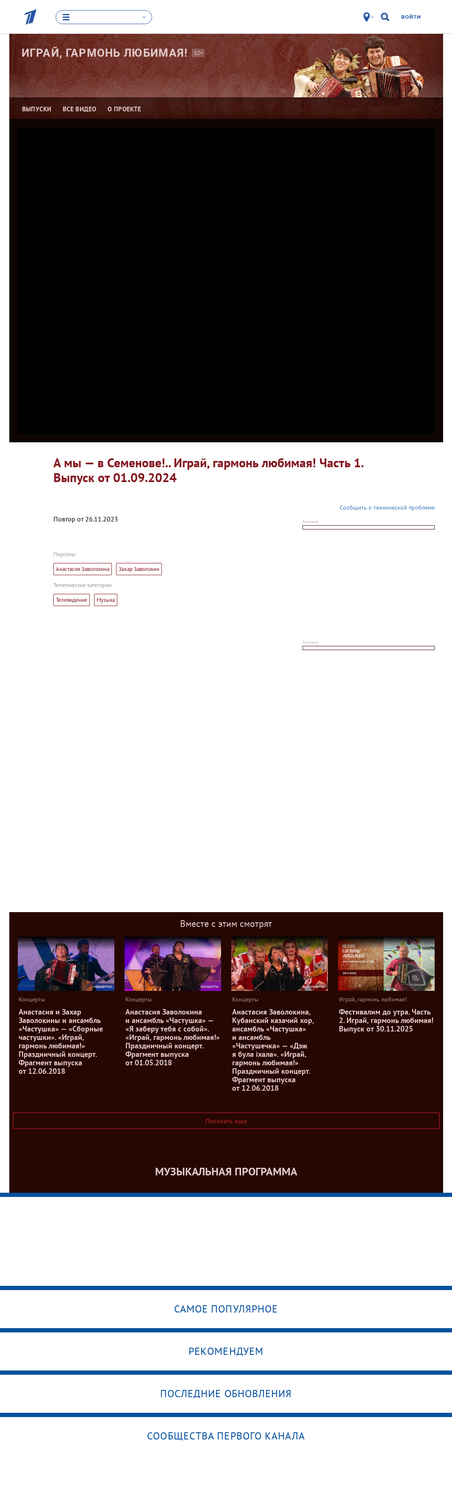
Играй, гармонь (105, 53)
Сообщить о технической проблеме (387, 507)
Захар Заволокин (139, 569)
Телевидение (71, 600)
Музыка (106, 600)
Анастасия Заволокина (82, 569)
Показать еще (226, 1121)
